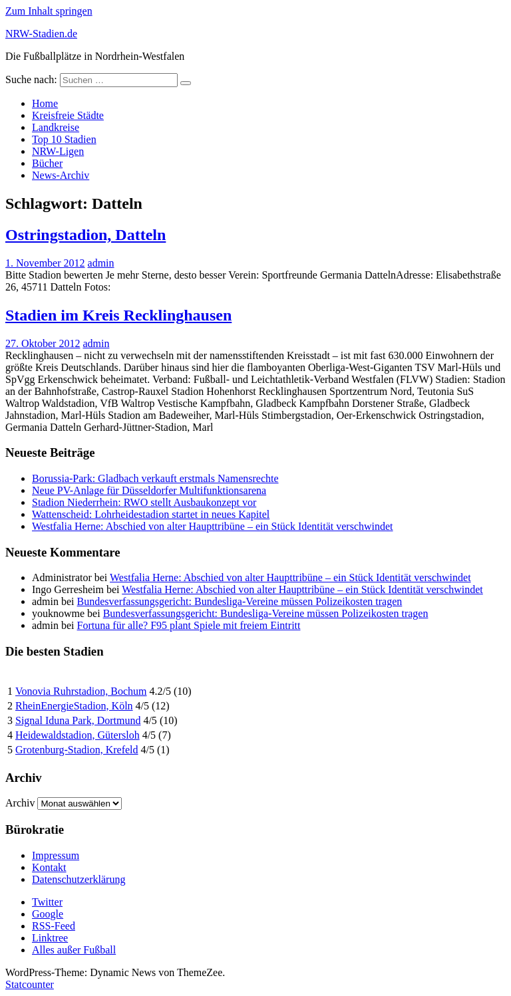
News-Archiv (60, 175)
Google (47, 914)
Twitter (47, 902)
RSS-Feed (53, 926)
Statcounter (29, 984)
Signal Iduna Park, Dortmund (77, 720)
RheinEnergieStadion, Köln (74, 705)
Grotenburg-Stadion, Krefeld (76, 749)
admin (101, 263)
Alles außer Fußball (74, 949)
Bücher (47, 163)
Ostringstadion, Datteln (85, 234)
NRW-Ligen (58, 151)
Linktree (50, 937)
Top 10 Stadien (64, 139)
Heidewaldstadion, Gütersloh (77, 735)
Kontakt (49, 867)
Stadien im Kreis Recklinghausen (118, 315)
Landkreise (55, 127)
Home (45, 103)
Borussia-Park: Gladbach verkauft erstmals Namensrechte (155, 478)
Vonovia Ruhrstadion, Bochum (80, 691)
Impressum (55, 855)
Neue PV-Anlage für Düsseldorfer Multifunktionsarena (149, 490)
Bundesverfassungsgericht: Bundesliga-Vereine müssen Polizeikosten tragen (240, 601)
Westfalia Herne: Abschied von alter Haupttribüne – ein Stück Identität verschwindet (212, 526)
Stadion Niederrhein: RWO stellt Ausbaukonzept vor (144, 502)
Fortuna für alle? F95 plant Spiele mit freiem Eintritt (189, 625)
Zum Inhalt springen (48, 11)
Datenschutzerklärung (78, 879)
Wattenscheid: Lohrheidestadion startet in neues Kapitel (150, 514)
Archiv (20, 803)
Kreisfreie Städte (68, 115)
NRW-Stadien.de (41, 33)
